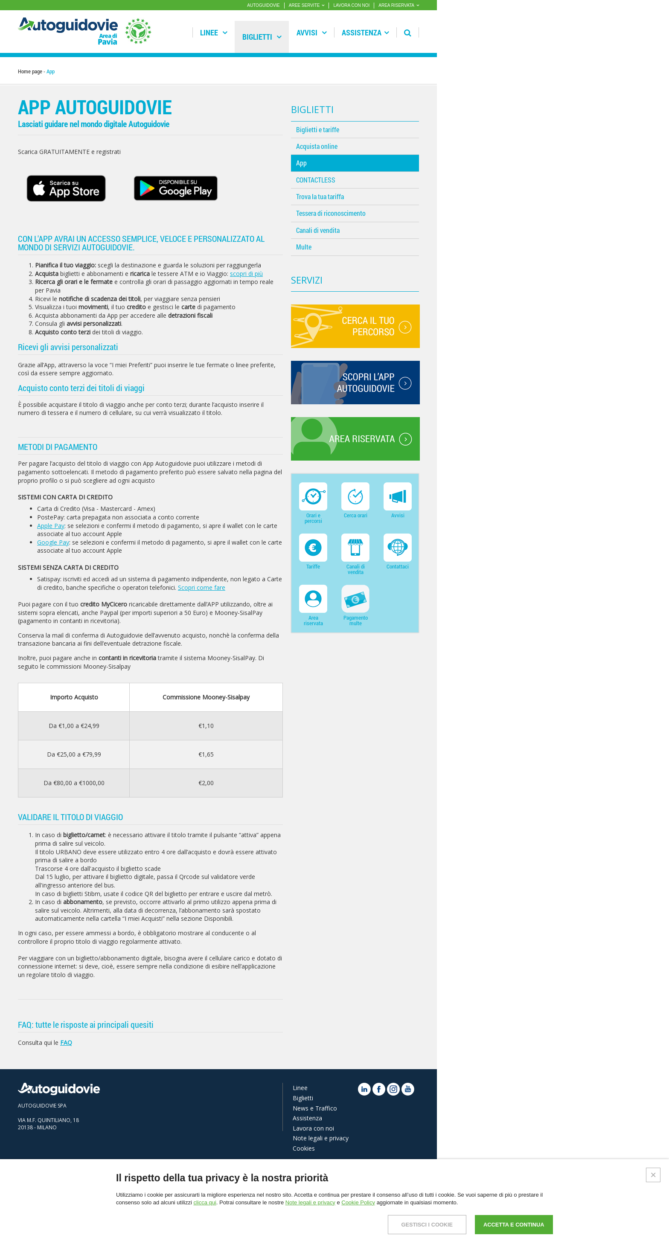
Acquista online (316, 146)
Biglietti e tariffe (317, 129)
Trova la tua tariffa (320, 196)
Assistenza (365, 32)
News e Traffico (315, 1108)
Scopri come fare (201, 587)
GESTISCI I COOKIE (416, 1224)
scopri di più (246, 274)
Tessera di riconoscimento (331, 213)
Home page (30, 71)
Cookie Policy (358, 1202)
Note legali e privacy (321, 1138)
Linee (213, 32)
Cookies (304, 1148)
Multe (303, 246)
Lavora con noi (313, 1128)
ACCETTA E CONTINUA (510, 1224)
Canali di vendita (318, 230)
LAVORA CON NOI (351, 5)
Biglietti (262, 37)
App (301, 162)
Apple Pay (50, 526)
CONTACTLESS (315, 179)
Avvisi (312, 32)
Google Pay (53, 542)
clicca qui (204, 1202)
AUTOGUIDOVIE (263, 5)
